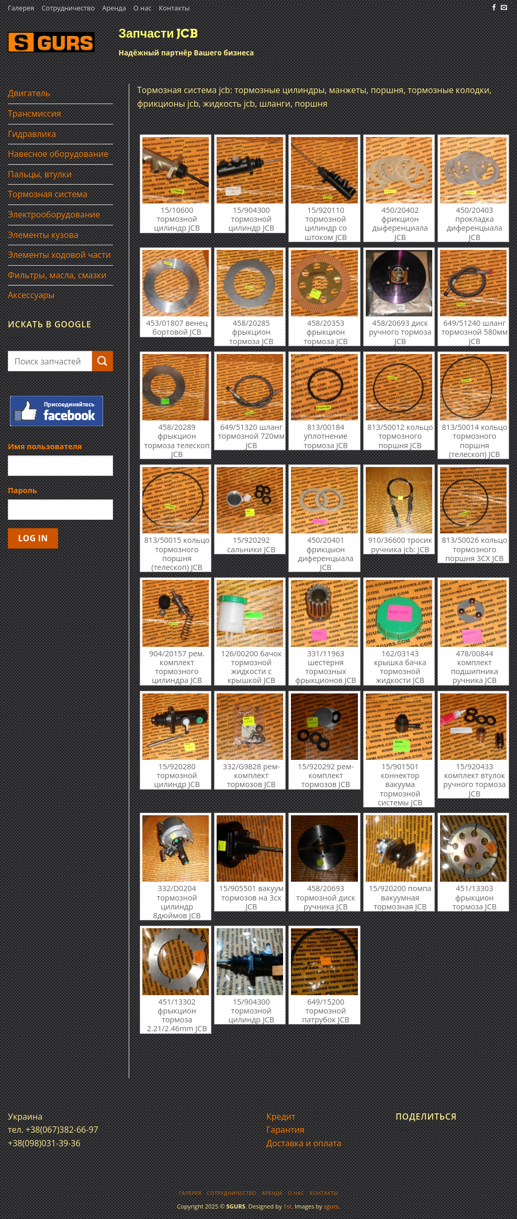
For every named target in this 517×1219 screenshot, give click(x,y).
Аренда (114, 8)
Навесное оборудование (58, 154)
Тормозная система (47, 194)
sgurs (331, 1206)
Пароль (22, 490)
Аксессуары (31, 295)
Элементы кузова (43, 235)
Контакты (174, 8)
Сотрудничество (68, 8)
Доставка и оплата (304, 1143)
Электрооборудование (54, 214)
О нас (142, 8)
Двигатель (29, 93)
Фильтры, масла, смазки (57, 275)
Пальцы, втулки (40, 174)
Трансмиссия (34, 113)
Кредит (280, 1116)
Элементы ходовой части (59, 254)
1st (287, 1206)
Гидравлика (32, 134)
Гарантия (285, 1129)
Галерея (21, 8)
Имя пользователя (45, 446)
